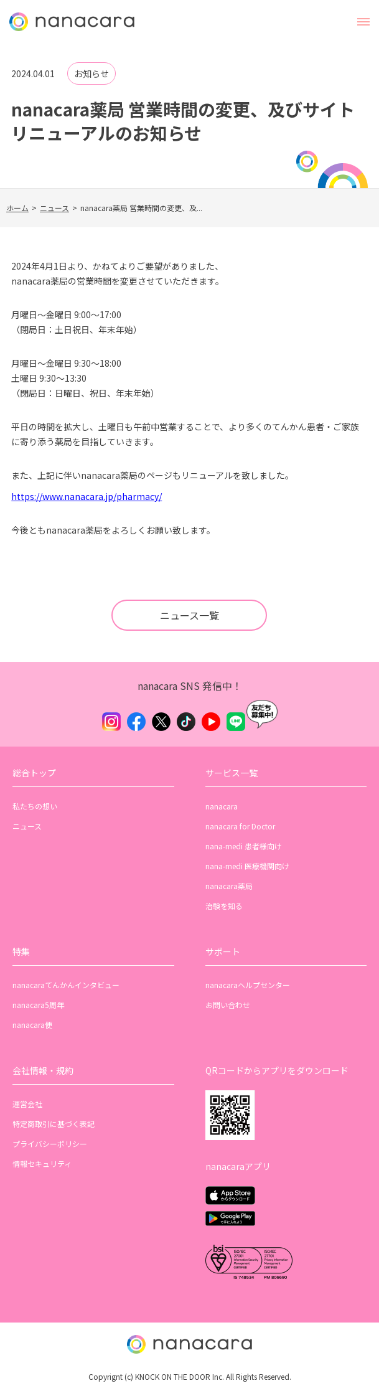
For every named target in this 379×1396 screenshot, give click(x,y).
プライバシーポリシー (49, 1143)
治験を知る (224, 905)
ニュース (54, 207)
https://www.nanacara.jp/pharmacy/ (86, 496)
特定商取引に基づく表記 (53, 1123)
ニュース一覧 (189, 615)
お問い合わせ (227, 1004)
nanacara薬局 (229, 885)
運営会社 (27, 1103)
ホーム (17, 207)
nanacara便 (32, 1024)
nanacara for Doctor (240, 826)
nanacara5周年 (38, 1004)
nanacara (221, 806)
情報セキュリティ (42, 1163)
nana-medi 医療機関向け (247, 866)
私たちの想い (34, 806)
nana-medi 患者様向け (243, 846)
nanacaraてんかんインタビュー (65, 984)
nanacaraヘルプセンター (247, 984)
